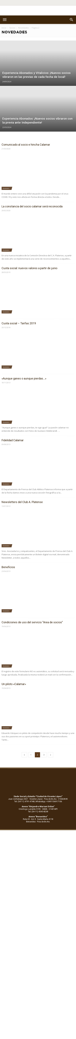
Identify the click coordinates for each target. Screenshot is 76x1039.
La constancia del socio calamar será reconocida (32, 206)
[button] (71, 19)
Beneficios (8, 567)
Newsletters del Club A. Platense (22, 502)
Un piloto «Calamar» (14, 684)
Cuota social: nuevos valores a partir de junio (29, 268)
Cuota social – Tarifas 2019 (19, 323)
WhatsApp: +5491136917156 (49, 801)
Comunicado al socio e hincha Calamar (26, 144)
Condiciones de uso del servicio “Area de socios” (32, 622)
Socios (12, 27)
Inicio (4, 27)
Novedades (23, 27)
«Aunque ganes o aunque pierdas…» (24, 378)
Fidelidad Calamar (13, 440)
